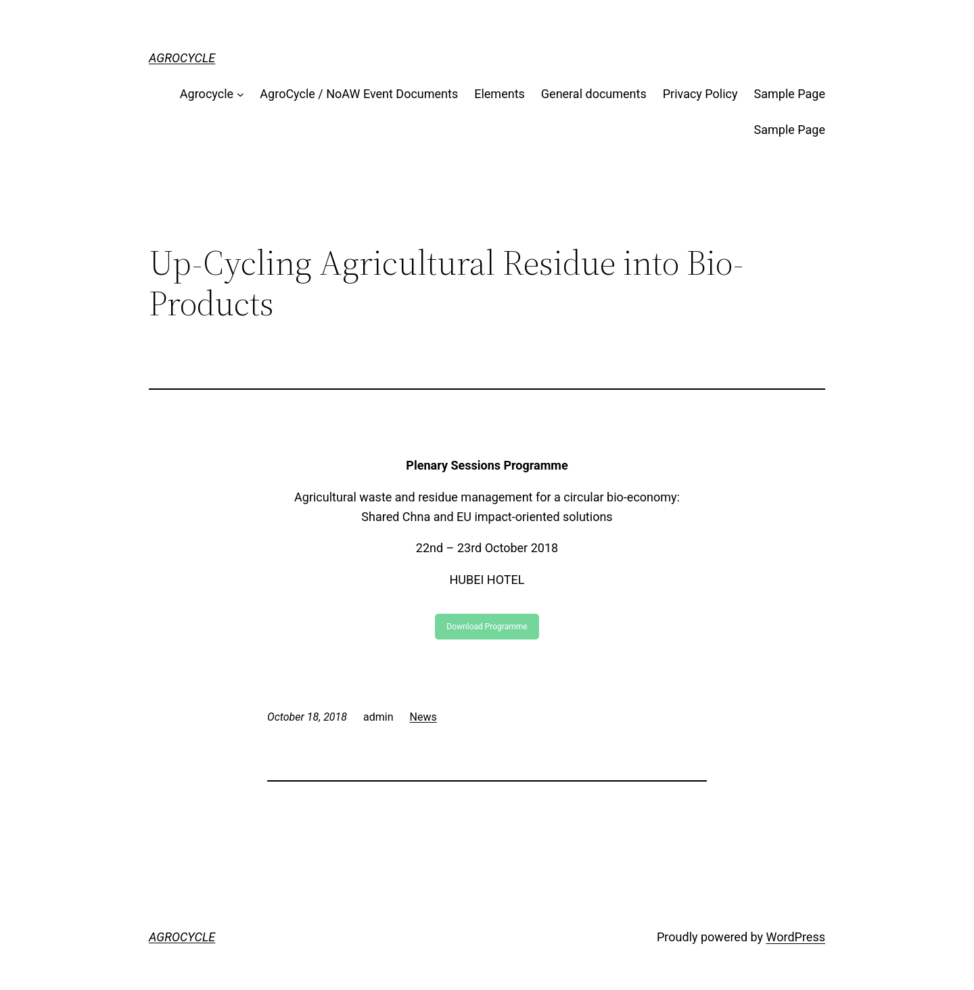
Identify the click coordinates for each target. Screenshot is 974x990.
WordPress (795, 937)
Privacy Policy (700, 94)
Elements (499, 94)
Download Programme (486, 626)
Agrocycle (206, 94)
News (423, 717)
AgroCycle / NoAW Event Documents (359, 94)
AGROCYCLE (182, 58)
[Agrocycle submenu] (240, 94)
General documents (594, 94)
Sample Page (789, 94)
